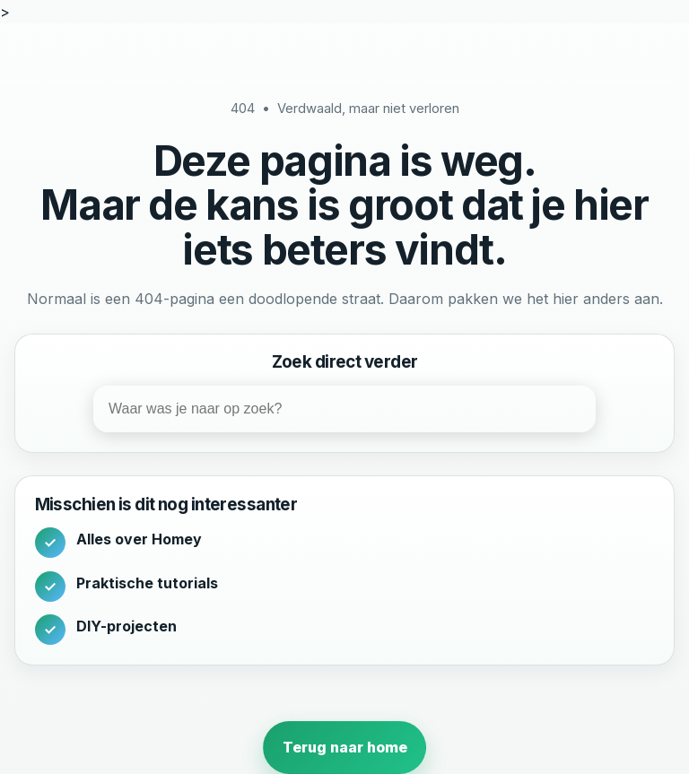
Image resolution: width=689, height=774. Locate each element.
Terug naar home (345, 747)
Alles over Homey (139, 539)
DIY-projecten (126, 626)
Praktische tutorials (147, 583)
